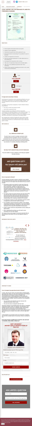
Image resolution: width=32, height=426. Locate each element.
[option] (16, 234)
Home (3, 6)
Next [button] (28, 225)
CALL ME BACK (16, 402)
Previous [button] (26, 225)
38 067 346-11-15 (22, 1)
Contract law (19, 6)
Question (29, 2)
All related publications (16, 379)
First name (16, 357)
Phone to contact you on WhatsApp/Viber (16, 351)
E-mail (16, 362)
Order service (16, 367)
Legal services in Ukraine (10, 6)
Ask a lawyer (16, 169)
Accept (3, 423)
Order (16, 81)
